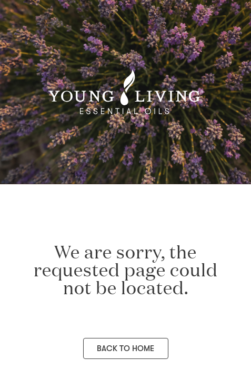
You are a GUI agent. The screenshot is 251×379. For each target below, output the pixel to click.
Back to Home (125, 348)
